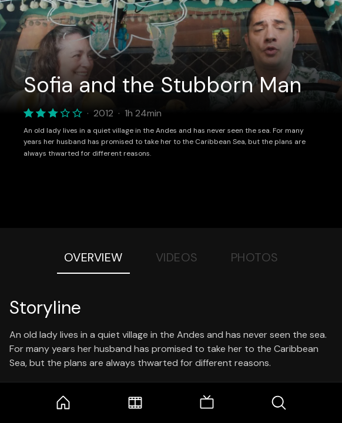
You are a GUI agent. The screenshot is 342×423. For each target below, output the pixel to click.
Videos (177, 257)
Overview (93, 257)
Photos (255, 257)
